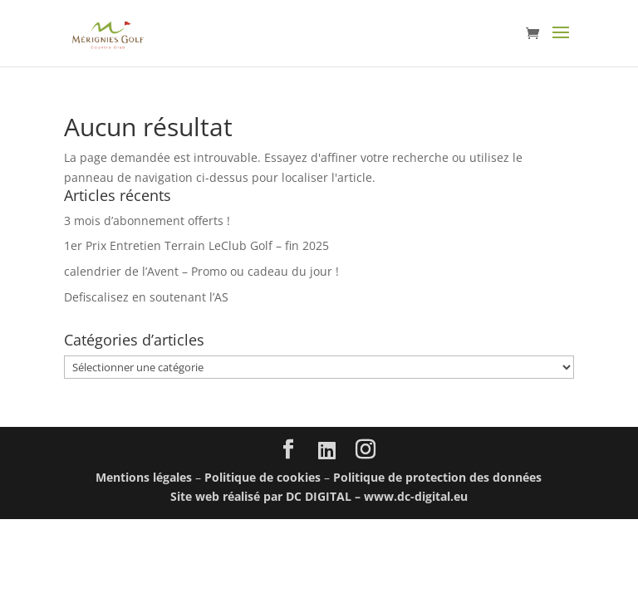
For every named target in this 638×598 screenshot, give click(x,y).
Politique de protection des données (437, 477)
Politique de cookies (262, 477)
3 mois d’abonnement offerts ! (147, 220)
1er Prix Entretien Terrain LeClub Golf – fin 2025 (196, 245)
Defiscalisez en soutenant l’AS (146, 297)
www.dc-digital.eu (416, 496)
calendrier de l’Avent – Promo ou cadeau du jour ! (201, 271)
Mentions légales (144, 477)
